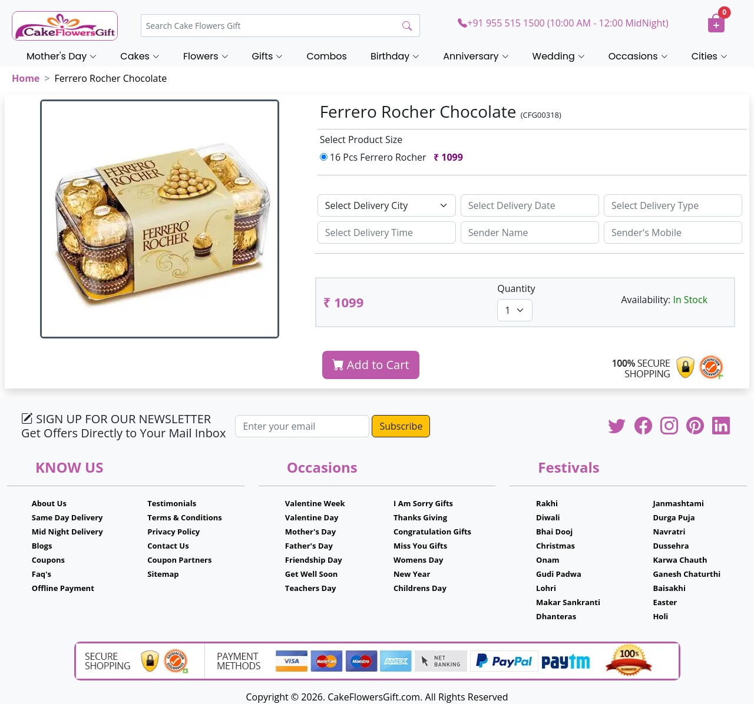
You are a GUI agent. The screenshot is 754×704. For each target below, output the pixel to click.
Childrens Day (420, 588)
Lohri (546, 588)
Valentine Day (312, 517)
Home (25, 78)
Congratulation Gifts (432, 531)
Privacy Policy (173, 531)
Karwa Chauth (680, 559)
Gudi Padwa (558, 574)
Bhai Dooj (554, 531)
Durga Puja (674, 517)
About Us (49, 503)
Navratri (669, 531)
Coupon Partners (179, 559)
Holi (660, 616)
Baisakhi (669, 588)
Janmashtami (678, 503)
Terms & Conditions (184, 517)
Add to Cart (370, 365)
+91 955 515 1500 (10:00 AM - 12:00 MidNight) (563, 22)
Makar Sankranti (568, 602)
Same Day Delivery (67, 517)
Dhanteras (556, 616)
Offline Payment (63, 588)
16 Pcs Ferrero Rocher (394, 157)
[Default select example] (387, 205)
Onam (548, 559)
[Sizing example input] (530, 205)
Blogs (42, 545)
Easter (665, 602)
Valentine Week (315, 503)
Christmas (555, 545)
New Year (411, 574)
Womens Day (418, 559)
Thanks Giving (420, 517)
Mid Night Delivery (67, 531)
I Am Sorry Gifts (423, 503)
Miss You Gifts (420, 545)
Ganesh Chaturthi (686, 574)
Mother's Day (310, 531)
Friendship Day (313, 559)
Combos (326, 56)
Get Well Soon (311, 574)
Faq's (41, 574)
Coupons (48, 559)
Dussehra (671, 545)
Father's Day (309, 545)
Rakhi (547, 503)
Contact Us (167, 545)
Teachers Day (310, 588)
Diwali (548, 517)
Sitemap (162, 574)
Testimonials (171, 503)
